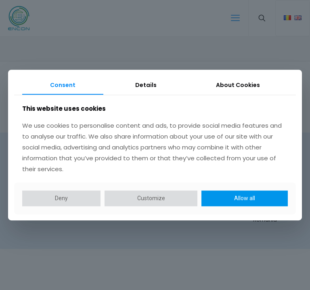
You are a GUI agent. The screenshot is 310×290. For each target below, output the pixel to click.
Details (146, 85)
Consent (62, 85)
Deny (61, 198)
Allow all (244, 198)
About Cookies (238, 85)
